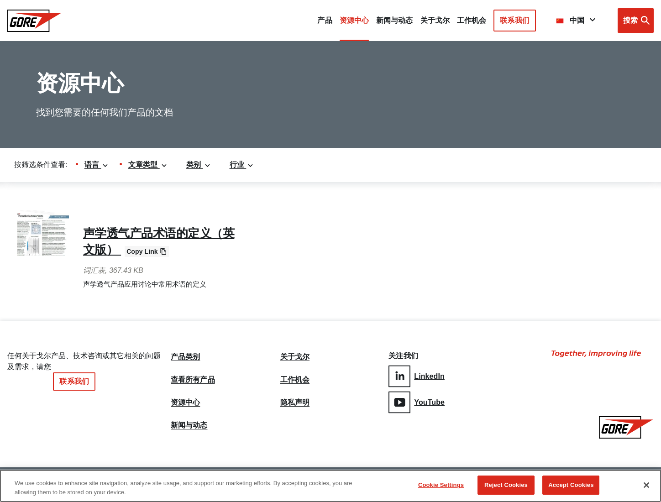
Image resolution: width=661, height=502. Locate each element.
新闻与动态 (189, 425)
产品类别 (185, 357)
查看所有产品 (193, 379)
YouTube (416, 402)
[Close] (646, 486)
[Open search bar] (636, 20)
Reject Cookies (506, 486)
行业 (242, 164)
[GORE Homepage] (34, 21)
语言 (96, 164)
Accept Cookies (570, 486)
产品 (324, 20)
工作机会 (295, 379)
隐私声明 (295, 402)
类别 (198, 164)
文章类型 (148, 164)
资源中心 (185, 402)
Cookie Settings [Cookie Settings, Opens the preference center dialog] (441, 486)
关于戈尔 (435, 20)
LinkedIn (416, 376)
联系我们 (514, 20)
